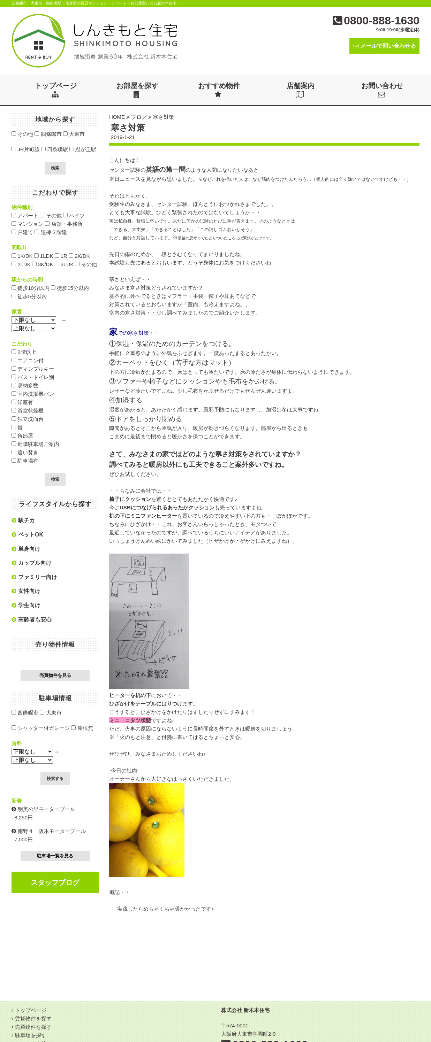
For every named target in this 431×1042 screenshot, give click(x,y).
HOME (117, 117)
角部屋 (22, 436)
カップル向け (32, 563)
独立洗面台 (28, 419)
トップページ (56, 90)
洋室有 (22, 402)
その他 (22, 134)
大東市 (74, 134)
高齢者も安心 (32, 620)
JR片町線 (26, 149)
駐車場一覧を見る (55, 855)
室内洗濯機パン (33, 394)
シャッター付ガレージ (41, 728)
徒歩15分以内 (70, 288)
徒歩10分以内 (31, 288)
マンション (28, 224)
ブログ (139, 117)
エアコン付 (28, 360)
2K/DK (79, 256)
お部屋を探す (137, 90)
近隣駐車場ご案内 (35, 444)
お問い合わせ (382, 90)
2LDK (21, 264)
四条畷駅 (54, 149)
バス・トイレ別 (33, 377)
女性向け (26, 591)
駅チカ (23, 520)
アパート (25, 215)
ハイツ (74, 215)
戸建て (22, 232)
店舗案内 (301, 90)
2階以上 (24, 352)
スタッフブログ (55, 882)
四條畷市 (48, 134)
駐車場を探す (30, 1035)
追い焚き (25, 452)
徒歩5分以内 (29, 296)
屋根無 (82, 728)
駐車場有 (25, 461)
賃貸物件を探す (33, 1018)
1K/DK (22, 256)
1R (61, 256)
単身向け (26, 549)
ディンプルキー (33, 369)
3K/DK (42, 264)
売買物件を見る (55, 675)
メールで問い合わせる (384, 46)
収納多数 (25, 385)
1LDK (43, 256)
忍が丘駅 (82, 149)
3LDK (64, 264)
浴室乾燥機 (28, 411)
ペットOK (27, 535)
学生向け (26, 605)
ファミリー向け (34, 577)
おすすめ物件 (219, 90)
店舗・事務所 (63, 224)
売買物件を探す (33, 1027)
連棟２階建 (51, 232)
